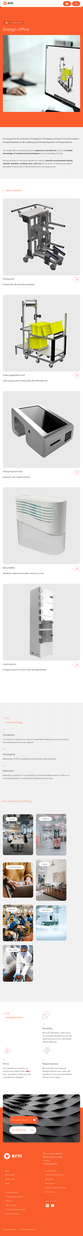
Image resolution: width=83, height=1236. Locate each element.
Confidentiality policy (27, 1229)
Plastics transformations (54, 1175)
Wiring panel (50, 1183)
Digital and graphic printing (55, 1188)
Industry (8, 1201)
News (7, 1183)
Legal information (9, 1229)
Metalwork (49, 1179)
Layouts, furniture (12, 1214)
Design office (10, 1179)
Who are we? (10, 1175)
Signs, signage (11, 1205)
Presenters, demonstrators (15, 1209)
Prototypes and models (14, 1197)
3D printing (49, 1192)
